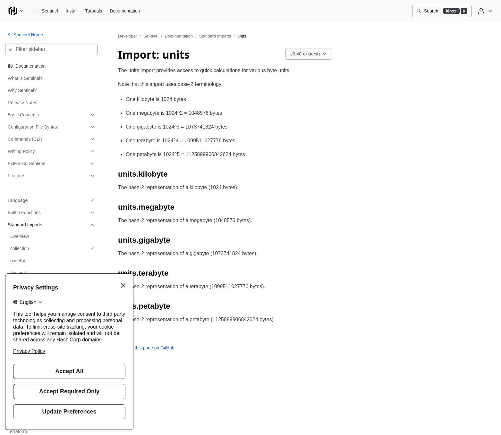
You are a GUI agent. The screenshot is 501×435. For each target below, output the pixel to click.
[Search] (441, 11)
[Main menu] (16, 11)
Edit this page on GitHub (146, 347)
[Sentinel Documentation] (125, 11)
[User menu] (484, 11)
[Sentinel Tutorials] (93, 11)
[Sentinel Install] (71, 11)
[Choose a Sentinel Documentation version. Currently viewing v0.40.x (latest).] (308, 54)
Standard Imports (215, 36)
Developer (127, 36)
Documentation (179, 36)
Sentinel (150, 36)
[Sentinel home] (45, 11)
